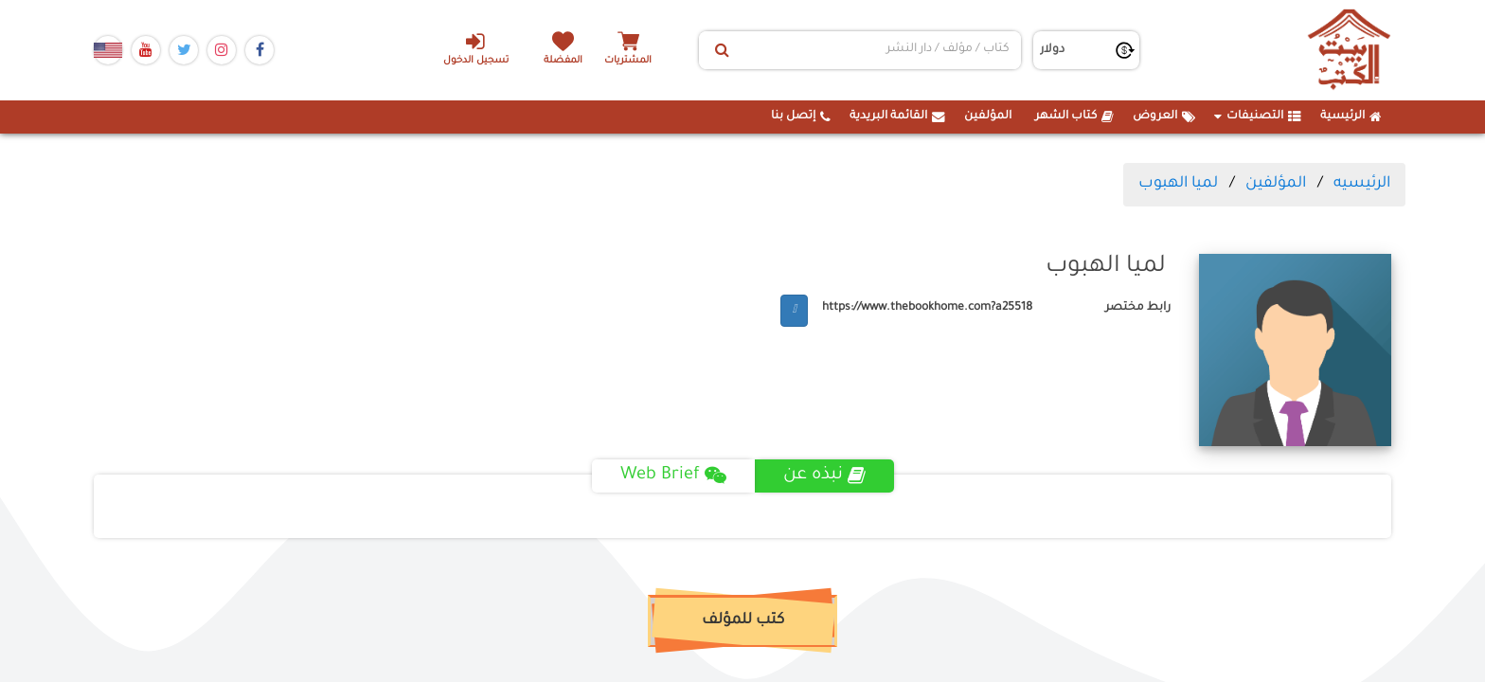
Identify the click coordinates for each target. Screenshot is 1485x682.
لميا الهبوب (1178, 183)
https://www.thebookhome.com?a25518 (927, 307)
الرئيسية (1351, 116)
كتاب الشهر (1074, 116)
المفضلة (563, 61)
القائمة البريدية (897, 116)
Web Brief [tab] (673, 475)
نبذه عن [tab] (824, 475)
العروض (1164, 116)
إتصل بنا (801, 116)
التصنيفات (1257, 116)
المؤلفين (987, 116)
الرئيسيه (1361, 183)
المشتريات (628, 61)
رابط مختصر (1138, 307)
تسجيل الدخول (476, 48)
